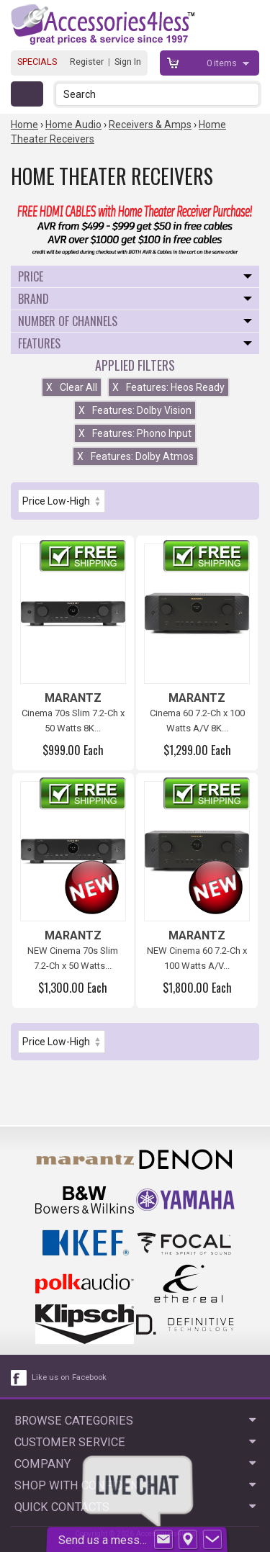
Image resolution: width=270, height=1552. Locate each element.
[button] (249, 94)
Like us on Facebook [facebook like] (69, 1377)
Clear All (71, 387)
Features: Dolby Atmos (135, 456)
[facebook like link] (19, 1377)
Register (87, 61)
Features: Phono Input (135, 433)
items (223, 63)
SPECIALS (37, 61)
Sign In (127, 61)
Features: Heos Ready (168, 387)
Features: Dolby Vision (135, 410)
